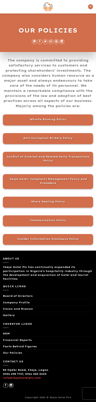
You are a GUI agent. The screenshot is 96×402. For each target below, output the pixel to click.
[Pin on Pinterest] (56, 41)
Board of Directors (18, 295)
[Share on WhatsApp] (34, 41)
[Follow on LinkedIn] (11, 385)
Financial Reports (17, 340)
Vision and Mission (18, 308)
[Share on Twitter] (45, 41)
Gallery (9, 315)
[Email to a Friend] (50, 41)
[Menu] (90, 6)
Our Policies (12, 352)
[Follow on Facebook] (5, 385)
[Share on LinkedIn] (61, 41)
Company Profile (16, 302)
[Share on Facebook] (39, 41)
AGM (6, 333)
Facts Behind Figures (20, 346)
